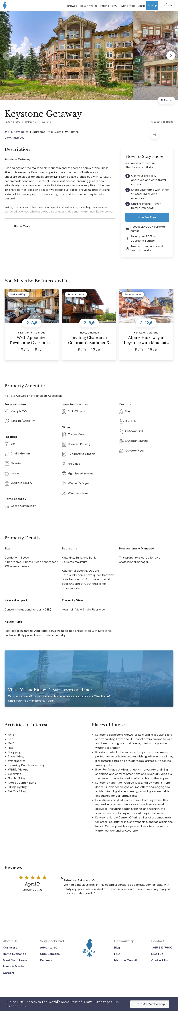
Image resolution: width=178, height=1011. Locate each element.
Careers (9, 973)
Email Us (157, 954)
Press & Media (13, 966)
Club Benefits (50, 954)
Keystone (45, 122)
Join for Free (147, 217)
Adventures (48, 947)
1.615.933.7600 (161, 947)
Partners (46, 960)
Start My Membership (150, 1004)
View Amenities (14, 137)
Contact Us (159, 960)
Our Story (10, 947)
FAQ (117, 954)
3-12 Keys (14, 132)
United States (13, 122)
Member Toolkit (125, 960)
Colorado (30, 122)
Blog (117, 947)
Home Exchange (14, 954)
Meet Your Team (15, 960)
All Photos (166, 100)
